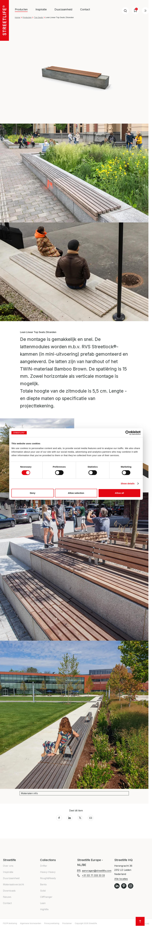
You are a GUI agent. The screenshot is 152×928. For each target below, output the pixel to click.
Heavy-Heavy (48, 872)
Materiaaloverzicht (13, 884)
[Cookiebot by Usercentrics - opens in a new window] (128, 433)
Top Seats (38, 17)
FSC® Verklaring (10, 923)
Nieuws (7, 896)
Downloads (9, 890)
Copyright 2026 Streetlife (86, 923)
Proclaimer (67, 923)
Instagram (130, 886)
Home (17, 17)
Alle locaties (121, 878)
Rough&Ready (48, 878)
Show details (128, 483)
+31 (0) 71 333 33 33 (93, 875)
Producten (27, 17)
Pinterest (123, 886)
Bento (43, 884)
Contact (85, 9)
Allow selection (76, 493)
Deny (32, 493)
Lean (43, 903)
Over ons (8, 865)
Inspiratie (41, 9)
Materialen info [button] (29, 793)
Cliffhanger (46, 896)
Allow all (119, 493)
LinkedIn (117, 886)
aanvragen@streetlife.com (96, 870)
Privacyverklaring (51, 923)
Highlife (44, 909)
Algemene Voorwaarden (30, 923)
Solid (43, 890)
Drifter (43, 865)
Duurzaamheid (63, 9)
